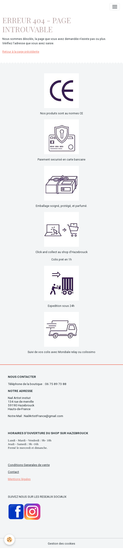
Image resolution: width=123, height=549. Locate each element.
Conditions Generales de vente (29, 465)
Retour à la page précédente (20, 51)
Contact (13, 472)
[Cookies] (9, 539)
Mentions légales (19, 479)
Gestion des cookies (61, 543)
